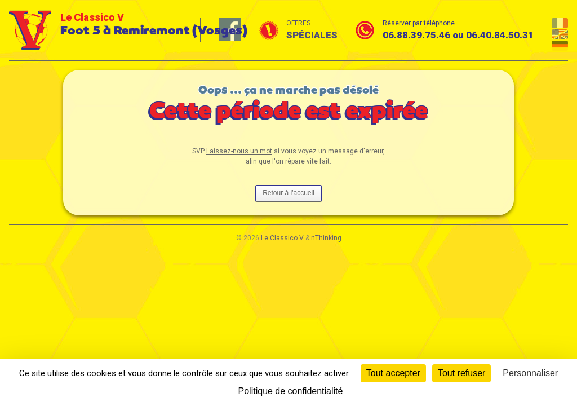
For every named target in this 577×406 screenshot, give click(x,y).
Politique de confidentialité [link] (290, 391)
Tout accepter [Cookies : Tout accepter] (393, 373)
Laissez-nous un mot (239, 151)
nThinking (326, 238)
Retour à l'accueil (288, 193)
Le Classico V (282, 238)
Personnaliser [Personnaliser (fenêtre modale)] (530, 373)
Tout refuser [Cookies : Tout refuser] (461, 373)
